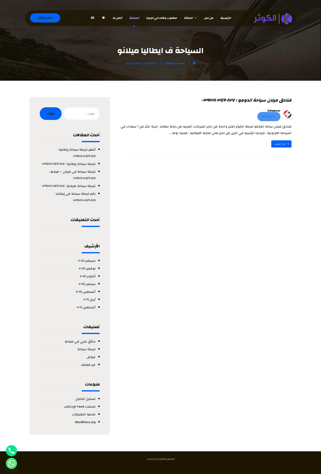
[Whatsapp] (11, 463)
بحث (50, 113)
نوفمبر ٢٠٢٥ (87, 268)
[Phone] (11, 450)
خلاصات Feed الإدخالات (80, 406)
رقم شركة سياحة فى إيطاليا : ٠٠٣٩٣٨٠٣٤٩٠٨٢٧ (75, 196)
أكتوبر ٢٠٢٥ (88, 276)
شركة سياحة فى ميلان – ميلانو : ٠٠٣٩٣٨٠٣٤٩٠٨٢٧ (72, 174)
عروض (91, 357)
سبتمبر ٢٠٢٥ (87, 284)
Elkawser (274, 110)
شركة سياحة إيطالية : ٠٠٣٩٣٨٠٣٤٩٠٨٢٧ (68, 164)
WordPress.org (85, 422)
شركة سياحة (86, 349)
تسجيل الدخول (85, 399)
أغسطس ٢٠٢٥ (86, 291)
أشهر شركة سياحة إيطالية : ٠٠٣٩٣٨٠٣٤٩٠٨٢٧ (76, 152)
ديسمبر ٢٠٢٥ (87, 260)
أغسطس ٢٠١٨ (86, 307)
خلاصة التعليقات (84, 414)
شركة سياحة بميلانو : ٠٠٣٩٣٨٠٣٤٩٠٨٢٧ (68, 186)
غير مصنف (88, 364)
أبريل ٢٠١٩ (89, 299)
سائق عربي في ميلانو (80, 341)
